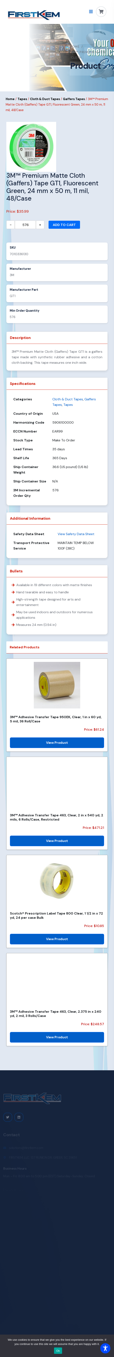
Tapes (22, 99)
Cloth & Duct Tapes (45, 99)
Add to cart (64, 225)
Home (75, 46)
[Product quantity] (25, 224)
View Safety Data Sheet (76, 534)
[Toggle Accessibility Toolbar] (105, 1348)
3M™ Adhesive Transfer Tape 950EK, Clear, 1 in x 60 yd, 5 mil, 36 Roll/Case (56, 719)
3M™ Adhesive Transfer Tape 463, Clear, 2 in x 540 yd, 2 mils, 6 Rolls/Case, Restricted (56, 817)
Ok (58, 1350)
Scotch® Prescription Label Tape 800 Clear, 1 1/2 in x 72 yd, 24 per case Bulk (56, 915)
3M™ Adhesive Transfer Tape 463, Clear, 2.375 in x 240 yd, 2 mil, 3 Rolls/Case (55, 1014)
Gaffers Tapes (74, 99)
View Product (57, 742)
